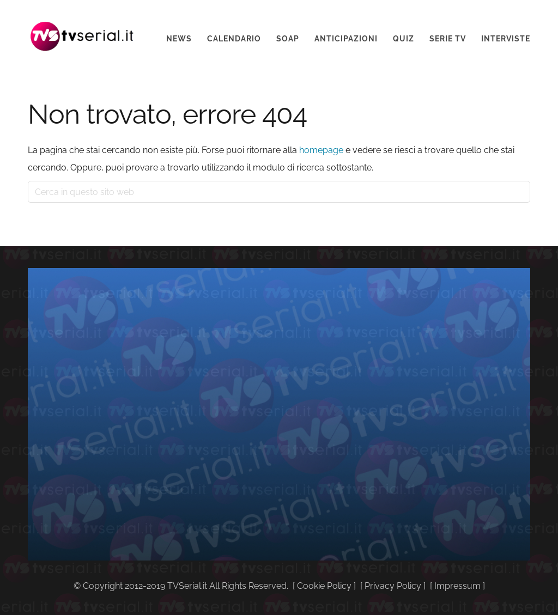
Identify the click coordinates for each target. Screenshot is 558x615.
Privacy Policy (393, 586)
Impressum (457, 586)
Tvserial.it (82, 29)
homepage (321, 150)
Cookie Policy (324, 586)
